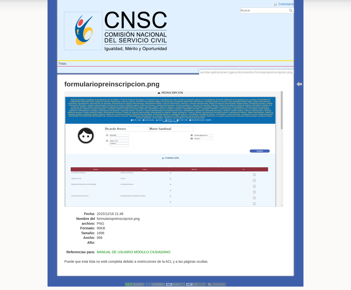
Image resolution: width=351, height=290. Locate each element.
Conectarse (286, 4)
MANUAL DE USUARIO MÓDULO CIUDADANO (133, 252)
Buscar (291, 10)
